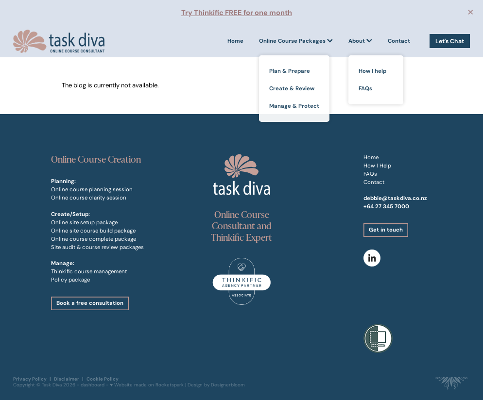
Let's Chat (449, 41)
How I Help (377, 165)
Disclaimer (66, 379)
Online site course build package (93, 230)
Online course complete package (93, 238)
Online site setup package (84, 222)
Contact (399, 40)
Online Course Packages (296, 40)
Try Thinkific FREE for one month (236, 12)
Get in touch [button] (386, 229)
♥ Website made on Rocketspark (147, 385)
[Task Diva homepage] (58, 41)
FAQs (370, 173)
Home (235, 40)
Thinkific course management (89, 271)
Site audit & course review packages (97, 247)
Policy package (70, 279)
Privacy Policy (30, 379)
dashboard (92, 385)
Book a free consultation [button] (89, 303)
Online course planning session (92, 189)
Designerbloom (228, 385)
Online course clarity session (88, 197)
